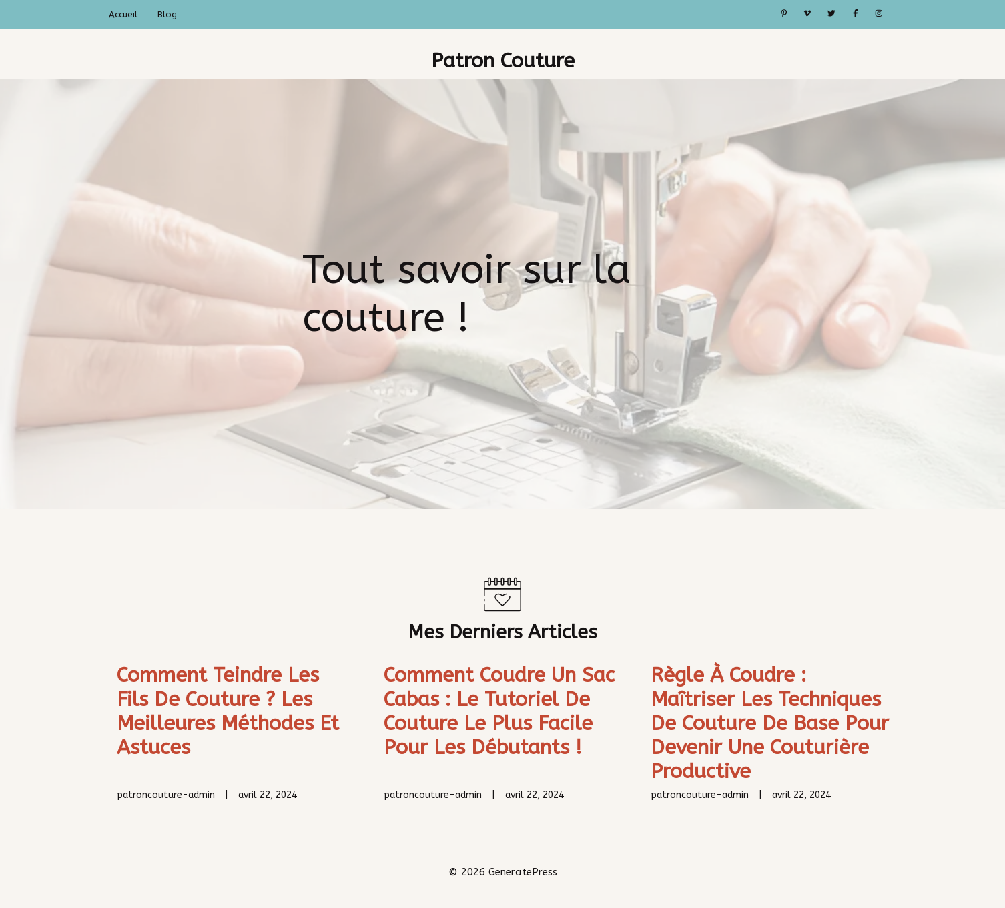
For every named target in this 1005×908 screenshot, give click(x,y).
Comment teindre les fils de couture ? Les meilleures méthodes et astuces (228, 711)
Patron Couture (503, 61)
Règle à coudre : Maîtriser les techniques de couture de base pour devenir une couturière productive (770, 723)
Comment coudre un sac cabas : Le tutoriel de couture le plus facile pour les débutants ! (499, 711)
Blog (167, 14)
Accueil (123, 14)
